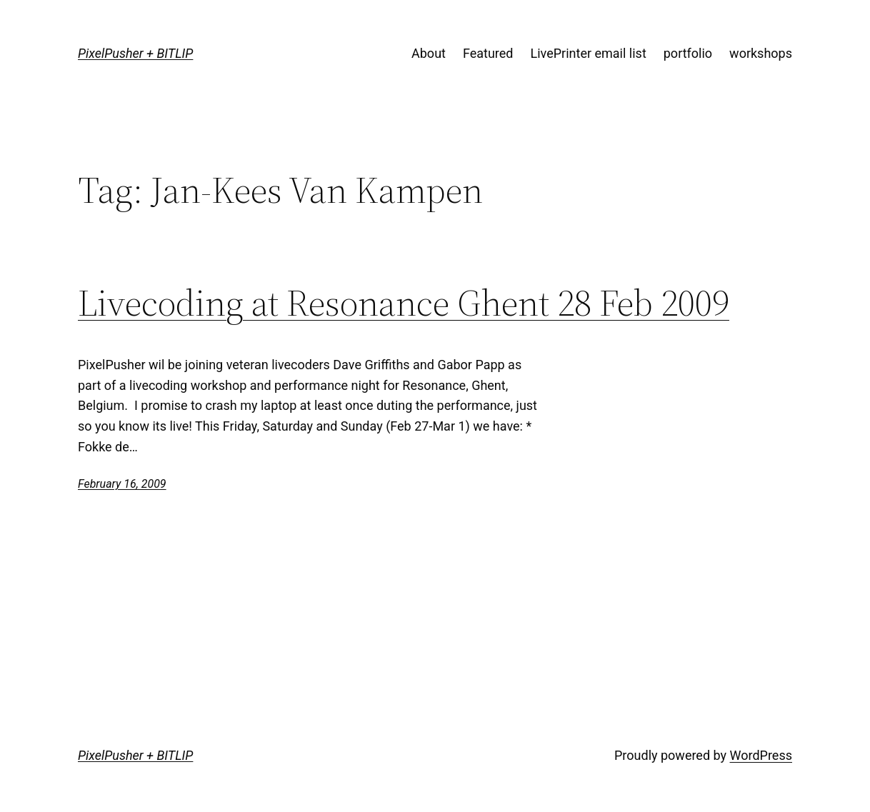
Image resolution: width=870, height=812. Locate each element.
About (428, 53)
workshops (760, 53)
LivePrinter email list (588, 53)
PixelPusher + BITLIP (135, 53)
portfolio (688, 53)
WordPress (761, 755)
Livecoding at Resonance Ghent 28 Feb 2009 (403, 302)
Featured (488, 53)
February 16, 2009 (122, 484)
